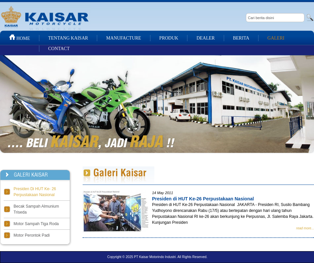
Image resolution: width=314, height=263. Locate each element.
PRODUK (168, 38)
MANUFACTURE (123, 38)
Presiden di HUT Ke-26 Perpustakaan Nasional (203, 198)
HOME (19, 38)
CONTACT (59, 48)
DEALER (205, 38)
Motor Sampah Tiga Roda (36, 223)
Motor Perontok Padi (32, 235)
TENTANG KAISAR (68, 38)
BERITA (241, 38)
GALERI (275, 38)
